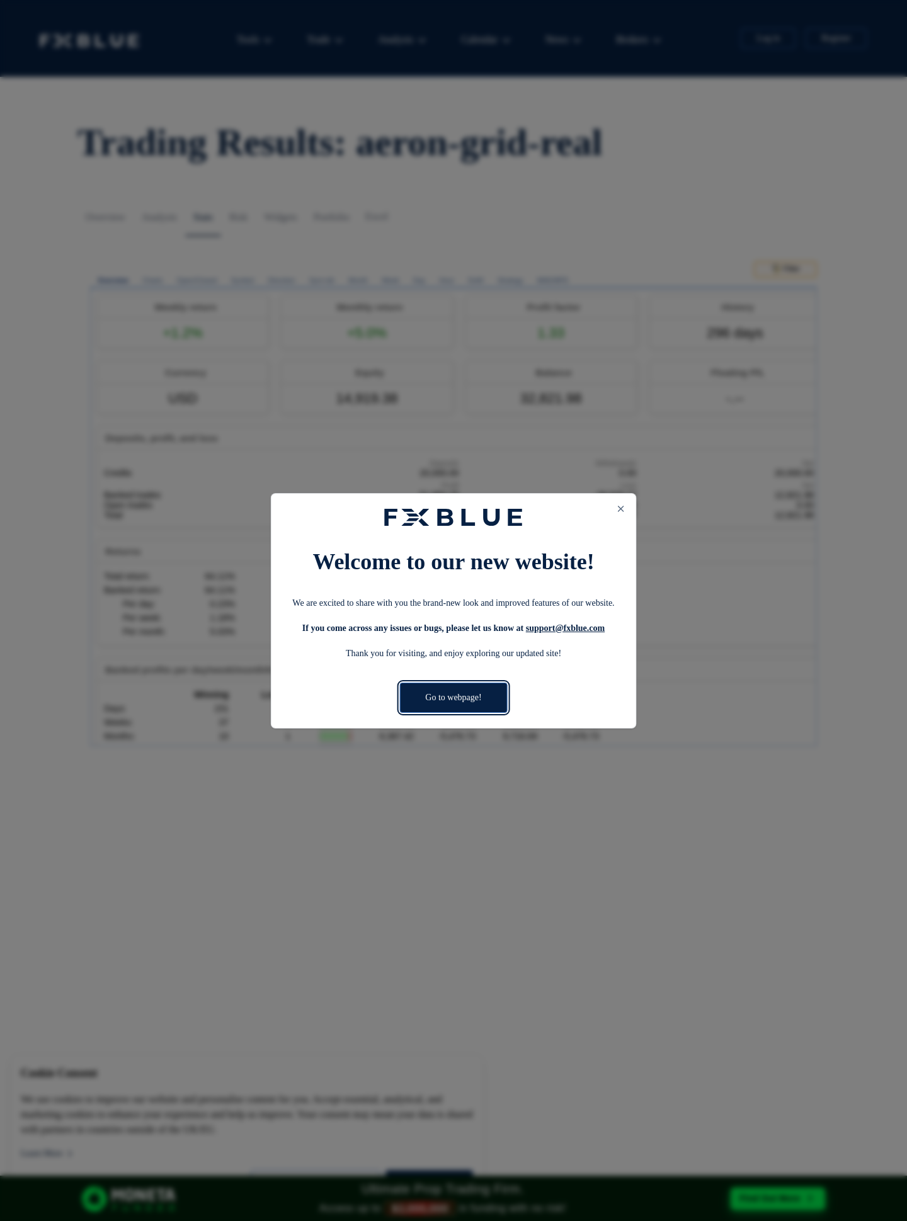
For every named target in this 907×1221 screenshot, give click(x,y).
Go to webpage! (453, 697)
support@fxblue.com (565, 628)
